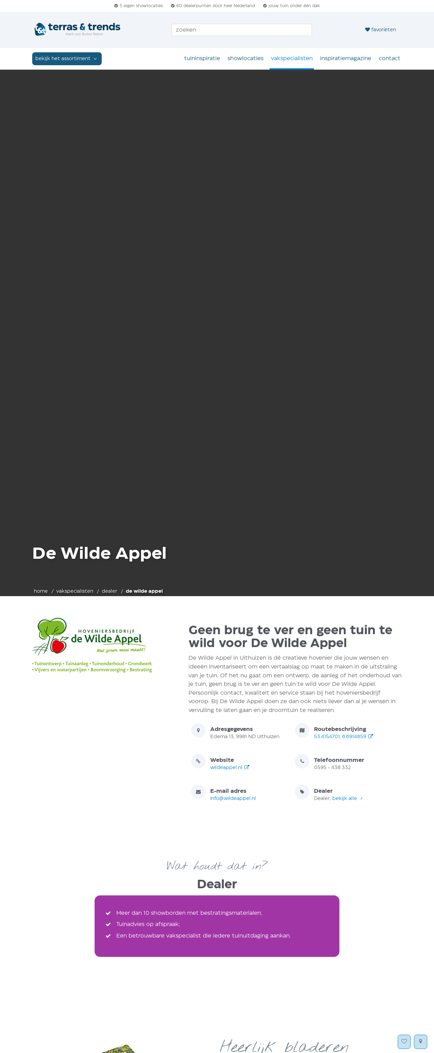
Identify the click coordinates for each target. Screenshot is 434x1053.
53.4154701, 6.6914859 (344, 737)
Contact (389, 58)
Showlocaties (245, 58)
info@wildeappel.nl (233, 799)
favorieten (380, 29)
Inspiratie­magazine (345, 58)
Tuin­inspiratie (202, 58)
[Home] (78, 30)
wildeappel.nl (230, 768)
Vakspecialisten (292, 58)
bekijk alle (348, 799)
